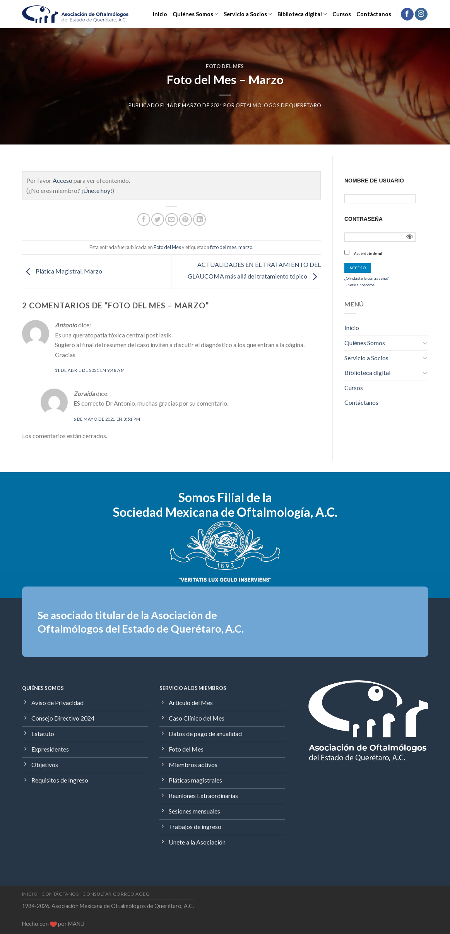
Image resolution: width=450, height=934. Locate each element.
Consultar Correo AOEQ (116, 894)
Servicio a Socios (248, 14)
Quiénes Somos (195, 14)
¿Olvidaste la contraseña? (366, 278)
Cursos (341, 14)
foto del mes (223, 247)
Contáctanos (373, 14)
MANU (76, 923)
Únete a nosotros (359, 284)
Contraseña (363, 219)
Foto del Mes (225, 66)
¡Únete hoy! (96, 190)
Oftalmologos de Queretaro (279, 105)
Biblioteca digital (302, 14)
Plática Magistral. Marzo (62, 271)
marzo (245, 247)
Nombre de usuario (374, 180)
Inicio (160, 14)
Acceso (62, 180)
